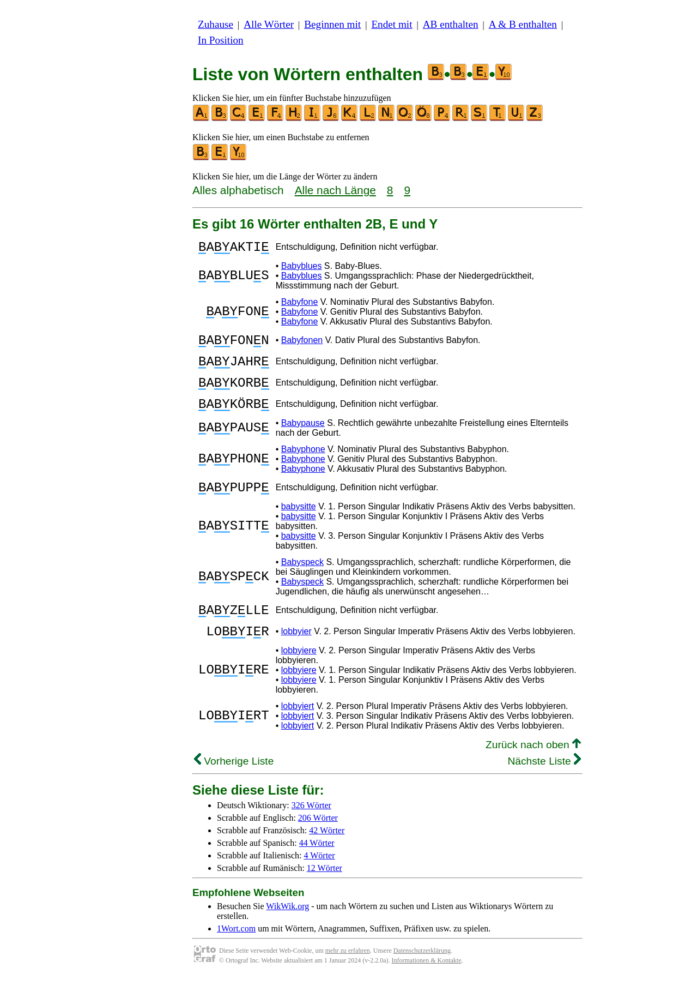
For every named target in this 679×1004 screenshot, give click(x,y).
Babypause (303, 439)
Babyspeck (302, 581)
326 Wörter (311, 831)
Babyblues (301, 269)
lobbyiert (297, 732)
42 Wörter (326, 856)
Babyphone (303, 465)
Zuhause (215, 24)
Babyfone (299, 305)
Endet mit (391, 24)
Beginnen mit (332, 24)
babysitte (298, 526)
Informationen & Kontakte (427, 986)
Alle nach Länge (335, 190)
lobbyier (296, 655)
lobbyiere (299, 676)
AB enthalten (450, 24)
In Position (221, 40)
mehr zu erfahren (347, 977)
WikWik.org (287, 932)
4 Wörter (319, 881)
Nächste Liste (544, 787)
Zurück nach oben (533, 771)
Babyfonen (302, 345)
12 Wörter (324, 894)
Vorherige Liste (234, 787)
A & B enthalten (523, 24)
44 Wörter (317, 869)
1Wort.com (236, 954)
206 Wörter (318, 844)
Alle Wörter (269, 24)
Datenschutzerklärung (422, 977)
